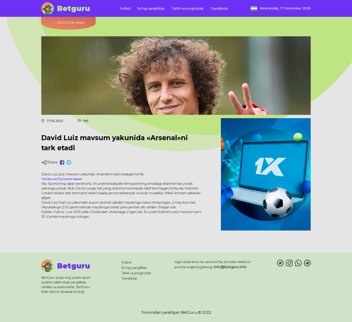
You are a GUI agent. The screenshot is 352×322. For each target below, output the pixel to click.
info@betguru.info (230, 267)
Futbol (125, 9)
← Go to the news (68, 22)
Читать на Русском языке (61, 179)
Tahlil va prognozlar (188, 9)
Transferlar (219, 9)
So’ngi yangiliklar (151, 9)
